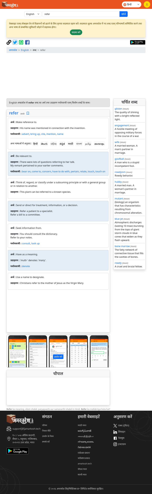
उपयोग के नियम (48, 436)
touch (91, 171)
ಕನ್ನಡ (62, 143)
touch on (100, 171)
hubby (118, 181)
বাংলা (79, 143)
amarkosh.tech (85, 463)
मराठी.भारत (82, 425)
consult (26, 243)
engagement (122, 125)
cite (43, 134)
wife (117, 142)
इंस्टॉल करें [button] (58, 356)
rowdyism (120, 172)
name (60, 134)
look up (35, 243)
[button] (14, 351)
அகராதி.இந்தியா (86, 436)
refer (13, 113)
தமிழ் (88, 143)
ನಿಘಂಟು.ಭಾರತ (84, 447)
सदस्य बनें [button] (76, 32)
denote (26, 266)
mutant (119, 198)
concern (46, 171)
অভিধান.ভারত (84, 458)
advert (25, 134)
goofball (119, 158)
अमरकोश (13, 50)
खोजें (123, 14)
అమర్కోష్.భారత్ (84, 430)
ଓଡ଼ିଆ (53, 143)
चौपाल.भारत (82, 469)
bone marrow (122, 246)
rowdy (118, 263)
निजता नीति (46, 430)
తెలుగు (44, 143)
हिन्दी (35, 143)
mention (51, 134)
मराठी (70, 143)
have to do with (61, 171)
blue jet (119, 218)
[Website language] (131, 4)
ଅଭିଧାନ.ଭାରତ (84, 452)
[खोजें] (81, 14)
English (25, 50)
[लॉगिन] (147, 4)
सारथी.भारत (82, 474)
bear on (26, 171)
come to (36, 171)
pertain (75, 171)
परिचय (44, 425)
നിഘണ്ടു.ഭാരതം (86, 441)
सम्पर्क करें (46, 441)
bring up (35, 134)
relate (83, 171)
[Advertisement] (76, 76)
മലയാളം (99, 143)
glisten (118, 108)
